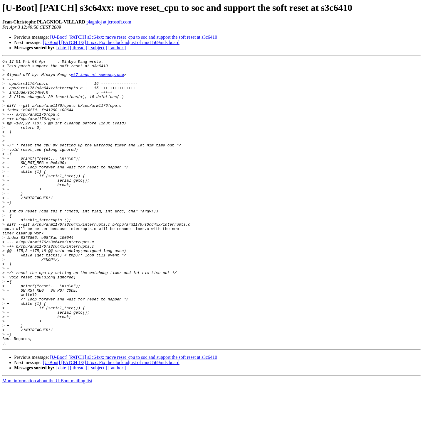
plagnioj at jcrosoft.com (108, 21)
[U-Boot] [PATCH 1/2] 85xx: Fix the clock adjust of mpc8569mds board (111, 42)
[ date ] (62, 47)
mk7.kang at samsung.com (97, 78)
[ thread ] (78, 47)
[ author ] (117, 47)
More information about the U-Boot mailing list (47, 437)
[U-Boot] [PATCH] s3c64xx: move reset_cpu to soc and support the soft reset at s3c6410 (133, 37)
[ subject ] (97, 47)
